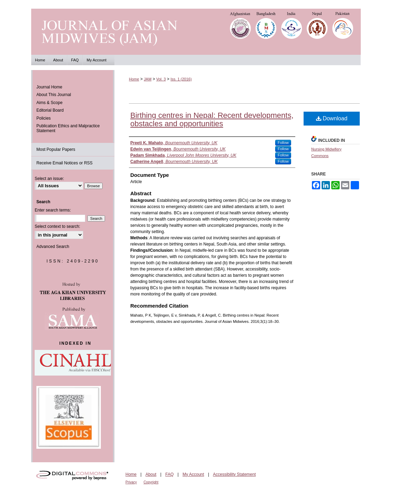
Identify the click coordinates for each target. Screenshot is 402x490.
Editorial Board (50, 110)
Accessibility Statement (234, 474)
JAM (147, 79)
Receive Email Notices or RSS (64, 163)
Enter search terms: (53, 210)
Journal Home (49, 87)
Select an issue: (49, 178)
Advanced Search (52, 246)
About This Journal (53, 94)
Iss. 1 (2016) (181, 79)
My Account (193, 474)
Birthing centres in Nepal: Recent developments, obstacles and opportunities (212, 119)
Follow (283, 142)
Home (134, 79)
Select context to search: (57, 226)
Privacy (131, 482)
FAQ (169, 474)
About (151, 474)
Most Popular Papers (55, 149)
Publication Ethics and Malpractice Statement (68, 128)
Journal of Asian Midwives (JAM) (201, 32)
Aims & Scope (49, 102)
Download (332, 118)
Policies (43, 118)
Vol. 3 (161, 79)
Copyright (150, 482)
